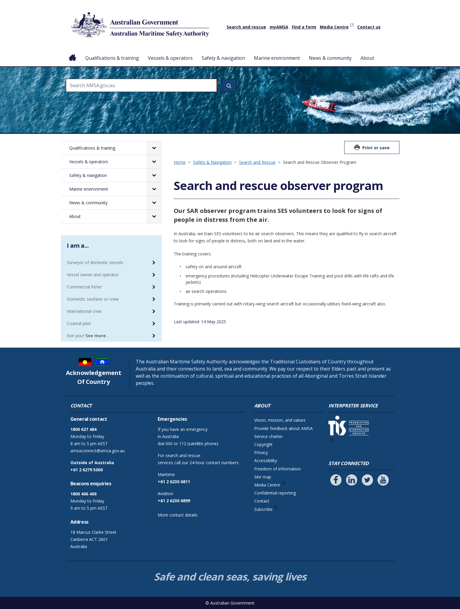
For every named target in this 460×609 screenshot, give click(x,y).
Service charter (268, 436)
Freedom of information (277, 469)
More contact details (177, 515)
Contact (261, 501)
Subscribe (263, 509)
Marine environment (277, 58)
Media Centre (334, 27)
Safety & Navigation (212, 162)
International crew (84, 311)
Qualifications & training (112, 58)
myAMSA (279, 27)
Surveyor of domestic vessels (95, 262)
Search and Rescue (257, 162)
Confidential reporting (275, 493)
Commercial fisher (84, 287)
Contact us (369, 27)
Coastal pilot (79, 323)
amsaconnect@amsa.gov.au (97, 450)
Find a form (304, 27)
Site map (262, 477)
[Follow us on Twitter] (367, 480)
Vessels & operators (170, 58)
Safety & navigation (223, 58)
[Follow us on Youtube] (383, 480)
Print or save (376, 147)
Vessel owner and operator (93, 274)
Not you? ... (87, 335)
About (367, 58)
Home (72, 53)
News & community (330, 58)
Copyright (263, 444)
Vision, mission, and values (280, 420)
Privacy (261, 452)
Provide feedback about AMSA (283, 428)
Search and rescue (246, 27)
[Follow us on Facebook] (336, 480)
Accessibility (265, 460)
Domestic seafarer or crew (92, 299)
